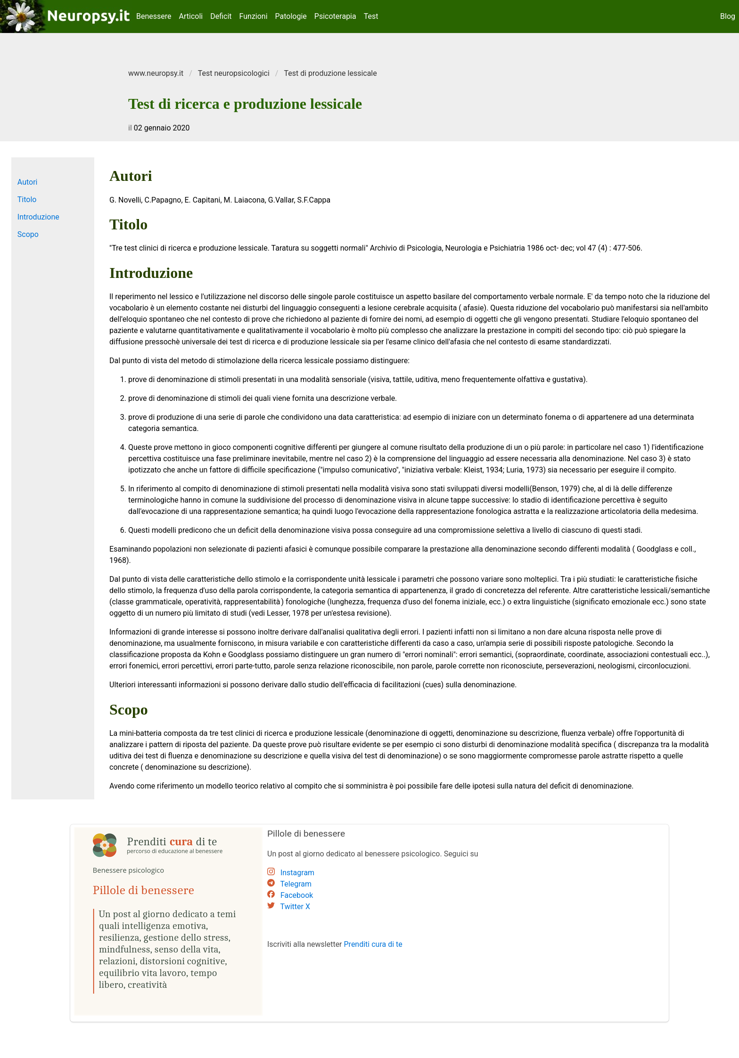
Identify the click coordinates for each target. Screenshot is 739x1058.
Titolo (27, 199)
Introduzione (38, 216)
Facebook (296, 895)
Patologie (291, 16)
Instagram (297, 872)
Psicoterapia (335, 16)
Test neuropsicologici (234, 73)
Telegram (296, 883)
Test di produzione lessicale (330, 73)
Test (371, 16)
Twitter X (295, 906)
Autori (27, 182)
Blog (727, 16)
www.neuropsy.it (155, 73)
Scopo (28, 234)
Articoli (191, 16)
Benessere (154, 16)
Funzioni (253, 16)
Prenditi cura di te (373, 944)
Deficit (220, 16)
